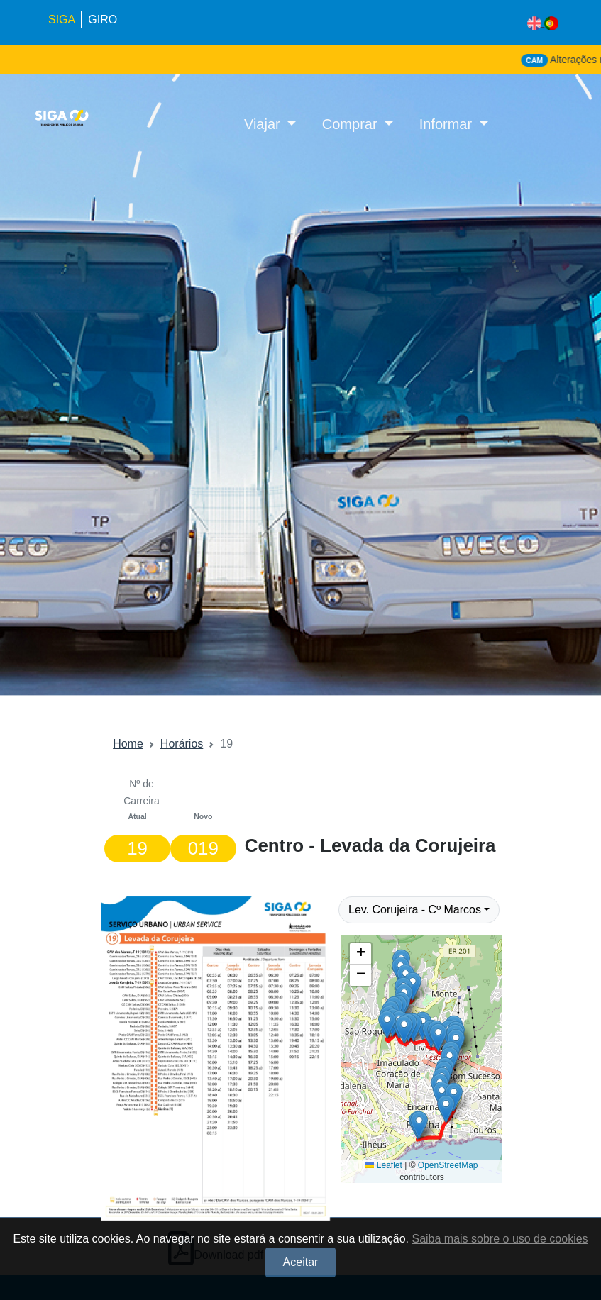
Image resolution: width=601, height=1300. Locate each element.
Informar (447, 124)
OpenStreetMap (448, 1165)
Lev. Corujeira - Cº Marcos (414, 910)
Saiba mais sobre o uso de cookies (500, 1239)
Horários (181, 744)
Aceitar (301, 1262)
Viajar (264, 124)
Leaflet (383, 1165)
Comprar (351, 124)
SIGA (61, 19)
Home (128, 744)
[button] (419, 1125)
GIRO (102, 19)
